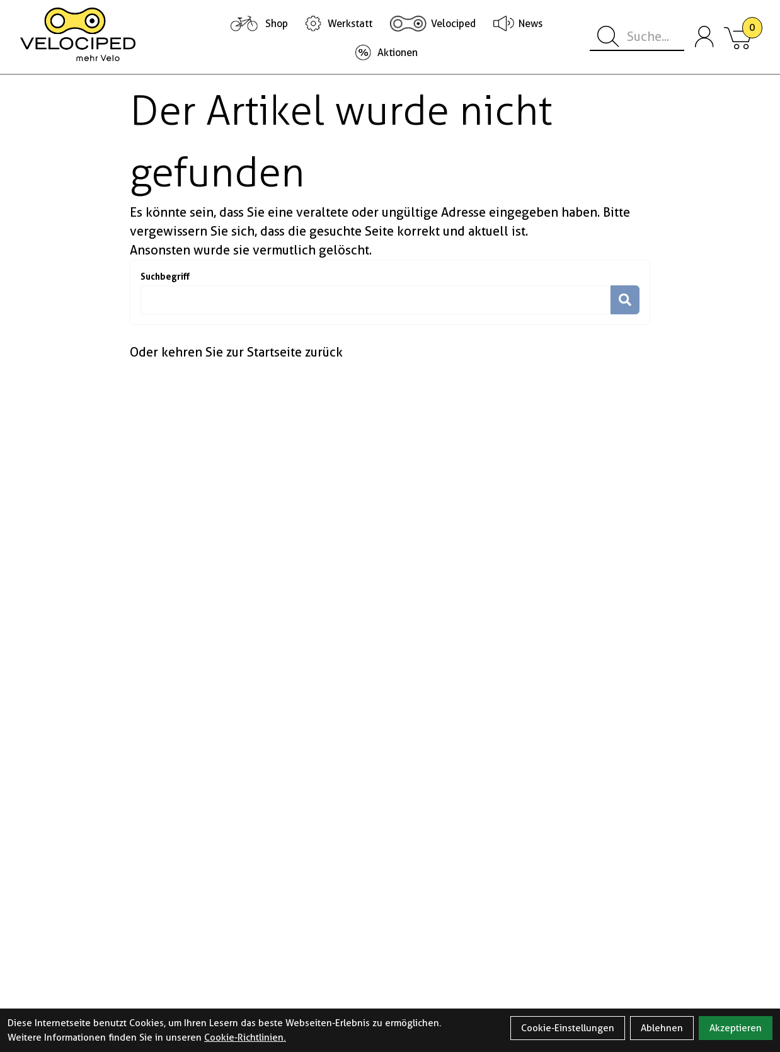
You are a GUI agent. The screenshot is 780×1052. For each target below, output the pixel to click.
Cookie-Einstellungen (567, 1028)
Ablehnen (662, 1028)
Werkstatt (350, 24)
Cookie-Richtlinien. (245, 1037)
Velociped (453, 24)
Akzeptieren (735, 1028)
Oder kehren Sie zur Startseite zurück (236, 352)
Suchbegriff (165, 276)
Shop (276, 24)
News (530, 24)
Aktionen (397, 53)
